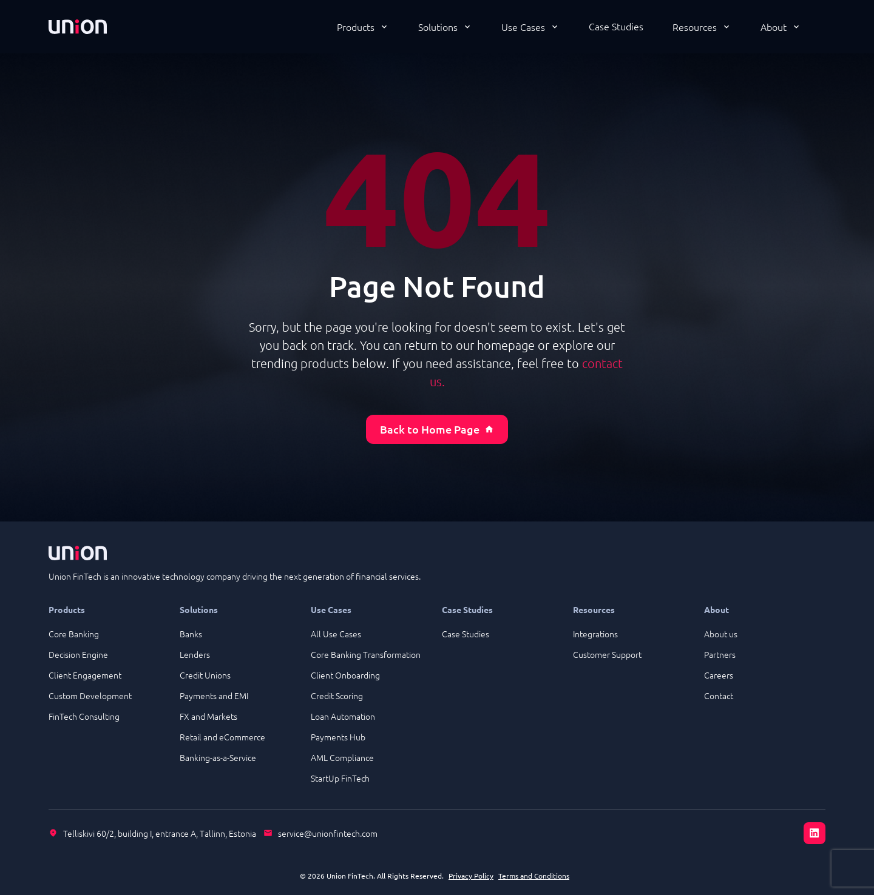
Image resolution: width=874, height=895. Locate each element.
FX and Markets (208, 716)
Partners (720, 654)
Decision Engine (78, 654)
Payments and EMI (214, 695)
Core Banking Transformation (366, 654)
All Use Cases (336, 634)
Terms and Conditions (533, 875)
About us (720, 634)
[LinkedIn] (814, 833)
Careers (718, 675)
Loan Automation (343, 716)
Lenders (195, 654)
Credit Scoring (337, 695)
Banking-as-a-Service (218, 757)
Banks (191, 634)
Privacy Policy (471, 875)
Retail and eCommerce (222, 737)
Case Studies (616, 26)
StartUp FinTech (340, 778)
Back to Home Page (437, 429)
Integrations (595, 634)
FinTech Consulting (84, 716)
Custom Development (90, 695)
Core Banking (74, 634)
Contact (718, 695)
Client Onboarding (345, 675)
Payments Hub (338, 737)
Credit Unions (205, 675)
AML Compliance (342, 757)
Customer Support (607, 654)
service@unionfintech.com (328, 833)
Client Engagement (85, 675)
